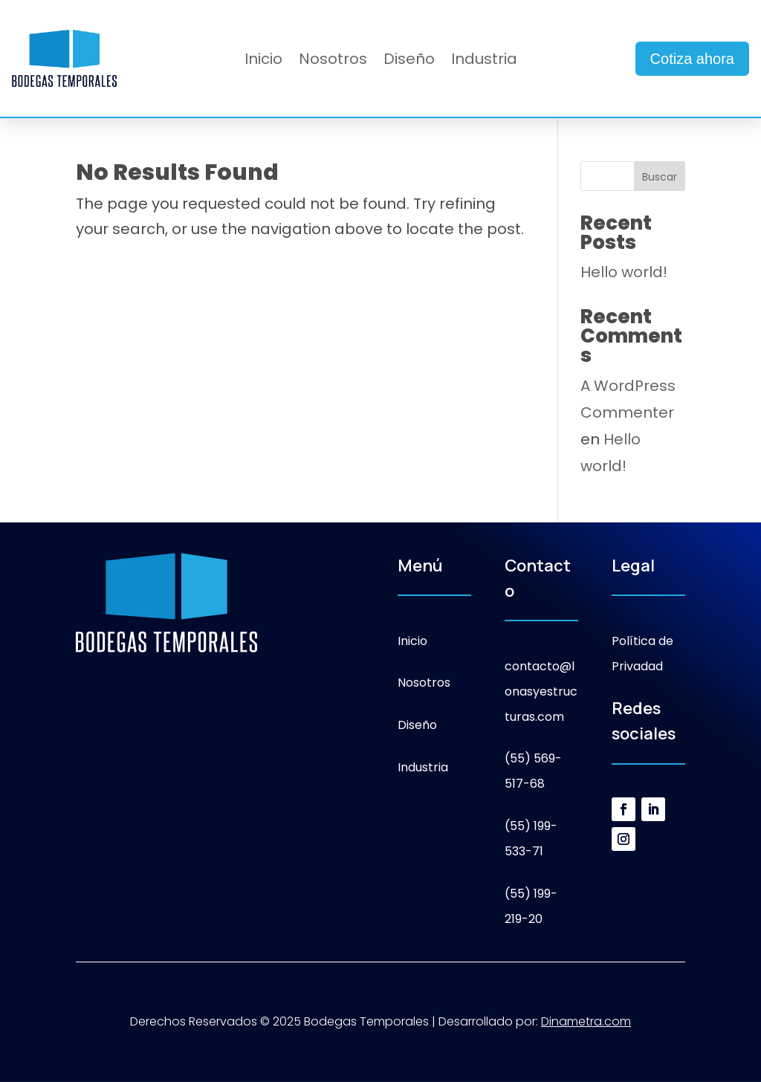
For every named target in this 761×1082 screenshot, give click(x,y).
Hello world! (623, 272)
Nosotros (333, 61)
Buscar (659, 176)
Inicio (263, 61)
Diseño (409, 61)
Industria (484, 61)
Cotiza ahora (692, 59)
